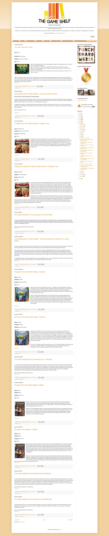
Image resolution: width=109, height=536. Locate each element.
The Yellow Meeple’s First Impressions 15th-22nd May (33, 215)
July (81, 133)
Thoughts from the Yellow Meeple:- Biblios (29, 385)
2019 (80, 118)
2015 (80, 178)
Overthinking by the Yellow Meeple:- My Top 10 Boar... (86, 140)
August (81, 131)
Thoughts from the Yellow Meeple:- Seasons (29, 272)
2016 (80, 123)
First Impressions (30, 40)
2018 (80, 119)
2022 (80, 113)
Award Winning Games (67, 40)
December (82, 124)
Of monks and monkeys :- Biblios (25, 429)
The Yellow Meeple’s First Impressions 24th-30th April (33, 499)
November (82, 126)
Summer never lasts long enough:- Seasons (29, 317)
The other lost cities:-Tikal (23, 47)
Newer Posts (17, 519)
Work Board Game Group (80, 40)
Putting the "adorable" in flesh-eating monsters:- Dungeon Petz (36, 166)
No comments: (33, 115)
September (82, 129)
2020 (80, 116)
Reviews (22, 40)
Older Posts (70, 519)
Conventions (39, 40)
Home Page (16, 40)
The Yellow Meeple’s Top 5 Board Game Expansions (32, 473)
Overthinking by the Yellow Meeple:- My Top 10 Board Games (35, 94)
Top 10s (19, 117)
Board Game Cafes (56, 40)
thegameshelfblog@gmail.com (59, 33)
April (81, 171)
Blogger (59, 529)
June (81, 134)
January (81, 176)
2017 (80, 121)
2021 (80, 114)
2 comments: (32, 86)
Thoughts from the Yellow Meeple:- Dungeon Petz (31, 123)
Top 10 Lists (47, 40)
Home (44, 519)
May (81, 136)
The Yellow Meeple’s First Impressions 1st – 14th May (33, 359)
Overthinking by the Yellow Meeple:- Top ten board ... (86, 151)
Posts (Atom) (22, 521)
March (81, 173)
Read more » (16, 82)
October (81, 127)
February (81, 174)
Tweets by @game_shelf (82, 100)
